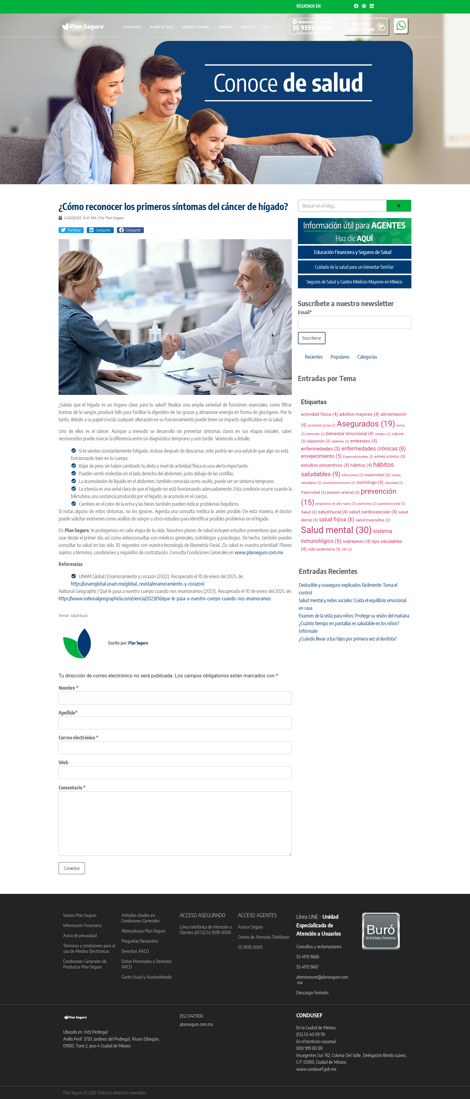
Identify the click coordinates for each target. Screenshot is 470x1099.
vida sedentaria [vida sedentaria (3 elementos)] (324, 549)
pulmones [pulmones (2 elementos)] (367, 504)
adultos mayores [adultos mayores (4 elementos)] (359, 414)
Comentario (72, 788)
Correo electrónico (78, 738)
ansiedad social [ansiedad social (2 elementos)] (321, 425)
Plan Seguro (132, 27)
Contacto (247, 27)
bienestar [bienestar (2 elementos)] (315, 434)
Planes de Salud (161, 27)
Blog (266, 27)
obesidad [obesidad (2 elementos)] (394, 483)
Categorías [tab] (367, 357)
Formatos (225, 27)
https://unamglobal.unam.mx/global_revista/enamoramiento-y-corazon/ (137, 584)
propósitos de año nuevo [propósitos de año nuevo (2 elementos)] (335, 504)
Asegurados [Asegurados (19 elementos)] (366, 423)
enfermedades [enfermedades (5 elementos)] (320, 449)
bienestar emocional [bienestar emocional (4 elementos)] (349, 433)
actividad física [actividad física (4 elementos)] (319, 414)
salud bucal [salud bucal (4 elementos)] (333, 512)
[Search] (399, 206)
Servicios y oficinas (195, 27)
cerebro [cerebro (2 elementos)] (383, 434)
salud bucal (79, 615)
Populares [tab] (340, 357)
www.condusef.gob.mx (316, 1069)
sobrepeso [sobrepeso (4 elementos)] (357, 541)
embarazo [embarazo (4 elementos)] (363, 441)
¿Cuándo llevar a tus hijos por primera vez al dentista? (348, 639)
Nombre (69, 688)
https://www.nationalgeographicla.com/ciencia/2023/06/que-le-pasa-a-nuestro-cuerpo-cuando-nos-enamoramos (165, 598)
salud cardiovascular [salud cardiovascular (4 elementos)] (373, 512)
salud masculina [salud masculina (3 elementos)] (373, 520)
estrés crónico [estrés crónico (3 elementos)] (389, 456)
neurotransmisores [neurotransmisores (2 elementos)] (339, 483)
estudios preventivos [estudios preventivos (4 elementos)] (325, 465)
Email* (305, 312)
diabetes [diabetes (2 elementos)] (340, 441)
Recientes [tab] (314, 357)
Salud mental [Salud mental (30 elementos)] (336, 530)
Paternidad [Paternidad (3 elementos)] (313, 492)
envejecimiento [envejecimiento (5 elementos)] (321, 456)
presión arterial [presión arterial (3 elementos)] (343, 492)
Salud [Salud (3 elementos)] (309, 512)
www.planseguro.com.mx (258, 552)
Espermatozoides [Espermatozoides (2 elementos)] (358, 457)
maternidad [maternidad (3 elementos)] (377, 475)
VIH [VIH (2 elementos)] (347, 549)
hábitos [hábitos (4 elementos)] (361, 465)
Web (63, 762)
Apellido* (68, 713)
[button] (71, 230)
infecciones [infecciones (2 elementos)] (352, 475)
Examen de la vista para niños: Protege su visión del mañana (354, 616)
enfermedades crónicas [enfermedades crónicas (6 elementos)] (373, 449)
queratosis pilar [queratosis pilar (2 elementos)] (391, 504)
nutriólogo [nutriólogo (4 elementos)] (369, 482)
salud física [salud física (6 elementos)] (336, 519)
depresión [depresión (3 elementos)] (318, 441)
